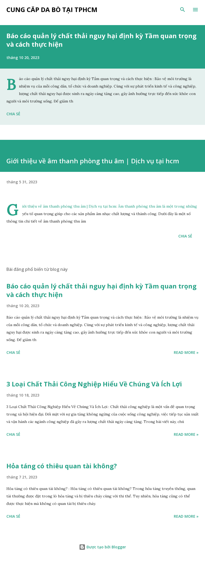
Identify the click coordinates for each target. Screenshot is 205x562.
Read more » (186, 352)
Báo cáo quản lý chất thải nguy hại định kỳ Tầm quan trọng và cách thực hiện (101, 40)
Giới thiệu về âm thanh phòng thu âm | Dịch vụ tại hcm (69, 206)
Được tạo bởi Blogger (102, 546)
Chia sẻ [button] (13, 113)
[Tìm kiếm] (182, 9)
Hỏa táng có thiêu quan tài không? (61, 465)
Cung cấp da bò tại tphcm (51, 9)
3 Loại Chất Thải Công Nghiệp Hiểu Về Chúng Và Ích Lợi (94, 383)
